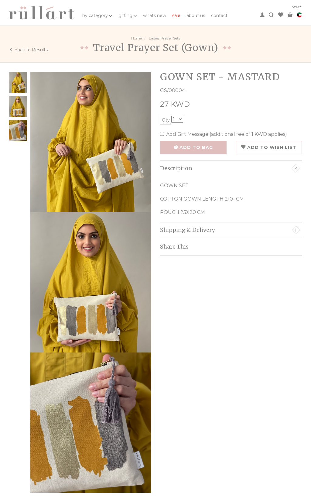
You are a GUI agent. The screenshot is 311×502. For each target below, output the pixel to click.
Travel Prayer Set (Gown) (155, 48)
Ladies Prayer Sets (164, 38)
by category (97, 15)
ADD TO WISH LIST (268, 147)
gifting (127, 15)
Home (136, 38)
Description (230, 168)
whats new (154, 15)
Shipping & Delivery (230, 230)
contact (219, 15)
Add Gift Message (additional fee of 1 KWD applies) (223, 134)
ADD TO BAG (193, 147)
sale (176, 15)
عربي (297, 5)
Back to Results (28, 50)
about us (195, 15)
